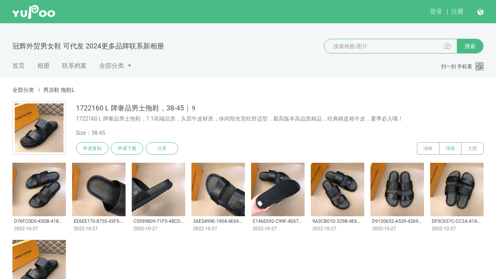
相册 (43, 65)
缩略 (428, 148)
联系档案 (74, 65)
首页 (18, 65)
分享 (162, 148)
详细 (450, 148)
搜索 (470, 46)
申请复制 (92, 148)
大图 (472, 148)
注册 (457, 11)
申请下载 (127, 148)
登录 (436, 11)
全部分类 (111, 65)
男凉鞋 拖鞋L (58, 90)
